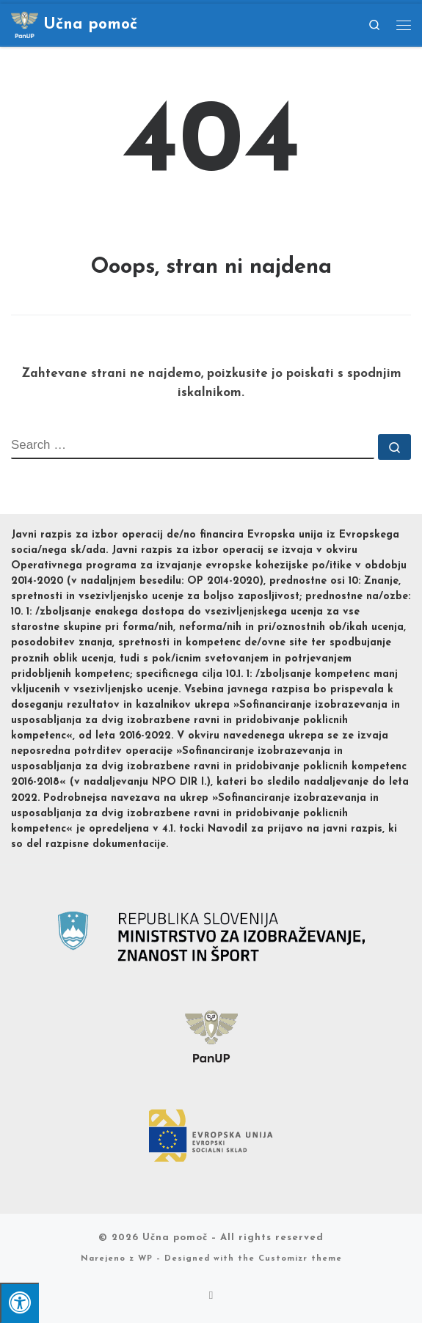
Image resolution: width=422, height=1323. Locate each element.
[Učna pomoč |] (24, 23)
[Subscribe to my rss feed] (211, 1296)
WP (145, 1259)
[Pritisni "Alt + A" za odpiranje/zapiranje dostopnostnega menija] (19, 1303)
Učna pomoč (175, 1237)
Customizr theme (300, 1259)
